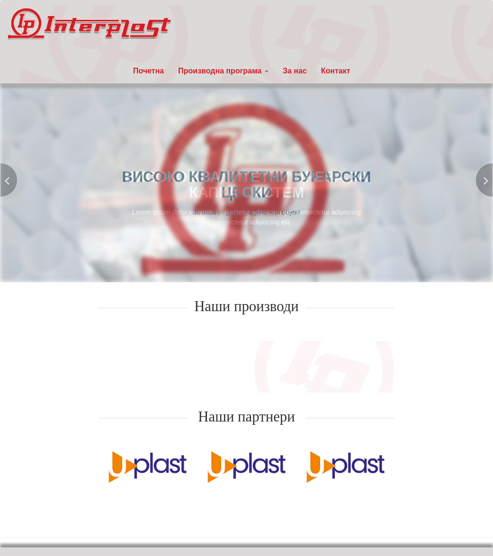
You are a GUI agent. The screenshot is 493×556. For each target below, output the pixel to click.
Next (484, 180)
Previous (9, 180)
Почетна (148, 71)
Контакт (335, 71)
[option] (148, 466)
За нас (295, 71)
